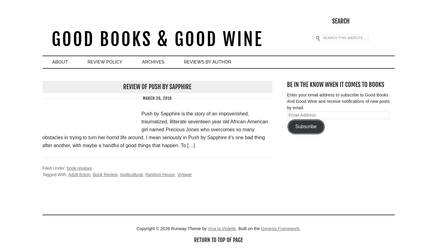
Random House (160, 174)
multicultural (131, 174)
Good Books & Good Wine (157, 39)
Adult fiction (79, 174)
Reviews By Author (207, 62)
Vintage (184, 174)
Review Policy (104, 62)
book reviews (79, 168)
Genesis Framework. (281, 228)
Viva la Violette (222, 228)
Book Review (105, 174)
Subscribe (306, 126)
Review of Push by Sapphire (157, 87)
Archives (153, 62)
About (60, 62)
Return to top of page (218, 240)
